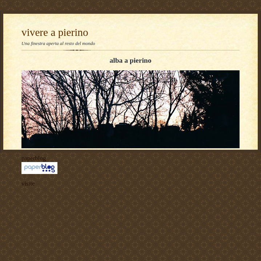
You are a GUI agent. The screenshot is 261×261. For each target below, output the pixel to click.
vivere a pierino (54, 32)
